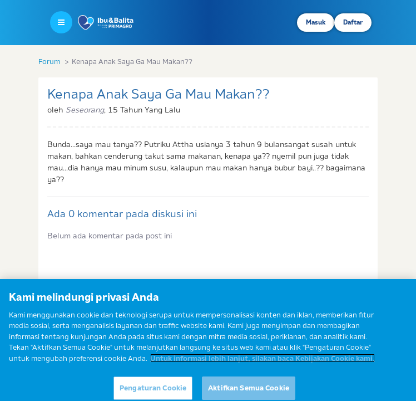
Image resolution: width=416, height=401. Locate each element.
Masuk (315, 22)
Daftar (353, 22)
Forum (49, 61)
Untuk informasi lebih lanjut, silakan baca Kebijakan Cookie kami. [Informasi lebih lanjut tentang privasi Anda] (262, 361)
